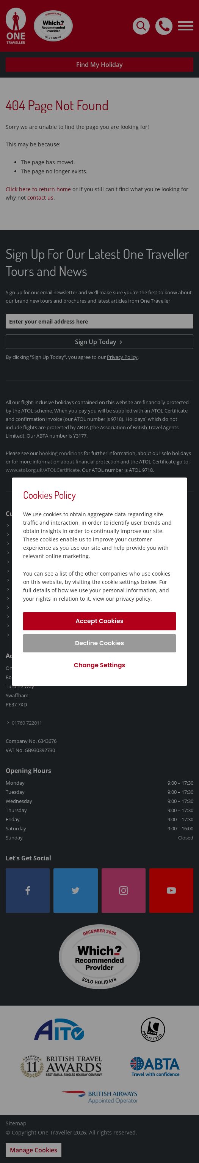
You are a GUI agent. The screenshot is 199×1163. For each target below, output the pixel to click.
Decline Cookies (99, 643)
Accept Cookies (99, 621)
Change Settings (99, 665)
